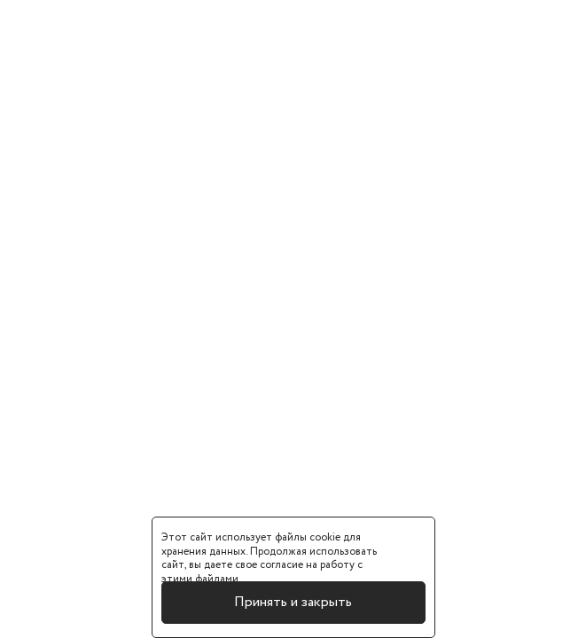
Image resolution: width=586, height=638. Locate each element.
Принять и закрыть (293, 602)
